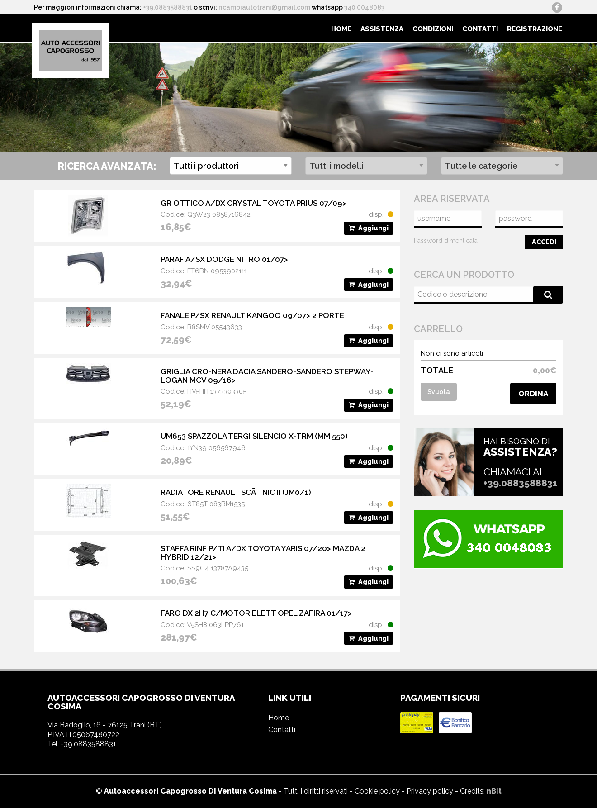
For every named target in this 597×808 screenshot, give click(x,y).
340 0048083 (364, 7)
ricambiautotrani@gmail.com (264, 7)
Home (341, 29)
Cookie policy (377, 791)
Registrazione (534, 29)
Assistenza (381, 29)
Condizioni (432, 29)
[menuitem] (341, 28)
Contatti (480, 29)
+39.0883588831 (167, 7)
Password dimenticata (446, 240)
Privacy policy (430, 791)
